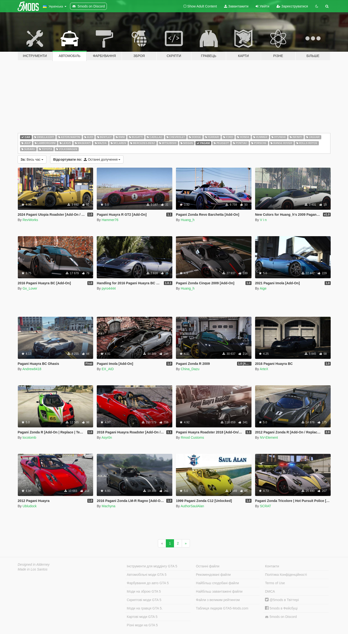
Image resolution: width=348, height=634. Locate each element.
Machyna (108, 506)
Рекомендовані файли (213, 575)
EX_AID (108, 369)
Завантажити (236, 6)
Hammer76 (110, 220)
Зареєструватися (292, 6)
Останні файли (207, 566)
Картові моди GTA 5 (142, 617)
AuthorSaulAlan (192, 506)
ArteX (264, 369)
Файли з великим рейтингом (218, 600)
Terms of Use (275, 583)
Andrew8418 (31, 369)
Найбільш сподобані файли (217, 583)
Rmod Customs (192, 437)
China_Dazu (190, 369)
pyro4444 (109, 288)
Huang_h (187, 220)
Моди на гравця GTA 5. (145, 608)
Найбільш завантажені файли (219, 591)
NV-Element (269, 437)
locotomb (29, 437)
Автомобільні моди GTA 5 (147, 575)
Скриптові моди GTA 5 (144, 600)
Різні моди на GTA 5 (142, 625)
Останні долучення (87, 159)
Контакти (272, 566)
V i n (263, 220)
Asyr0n (107, 437)
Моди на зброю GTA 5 (144, 591)
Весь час (32, 159)
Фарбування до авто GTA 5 (148, 583)
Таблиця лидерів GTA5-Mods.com (222, 608)
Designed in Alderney (34, 564)
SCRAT (265, 506)
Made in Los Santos (33, 569)
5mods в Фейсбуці (281, 608)
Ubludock (30, 506)
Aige (263, 288)
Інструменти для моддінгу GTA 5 (152, 566)
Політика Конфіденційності (286, 575)
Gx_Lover (30, 288)
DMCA (270, 591)
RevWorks (30, 220)
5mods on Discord (281, 617)
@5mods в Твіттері (282, 600)
